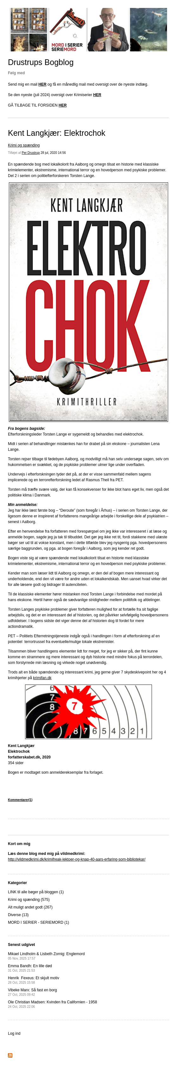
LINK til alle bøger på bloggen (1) (36, 892)
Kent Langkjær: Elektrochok (56, 132)
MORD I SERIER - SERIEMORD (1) (38, 922)
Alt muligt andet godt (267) (30, 907)
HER (42, 84)
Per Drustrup (31, 152)
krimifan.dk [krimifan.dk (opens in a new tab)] (42, 678)
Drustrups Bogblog (41, 62)
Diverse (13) (18, 915)
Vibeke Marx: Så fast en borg (32, 992)
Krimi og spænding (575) (28, 899)
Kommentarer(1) (20, 800)
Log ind (14, 1033)
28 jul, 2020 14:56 (53, 152)
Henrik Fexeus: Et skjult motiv (33, 980)
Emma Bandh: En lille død (30, 968)
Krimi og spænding (24, 145)
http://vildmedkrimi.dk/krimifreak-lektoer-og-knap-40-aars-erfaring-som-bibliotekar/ (76, 859)
